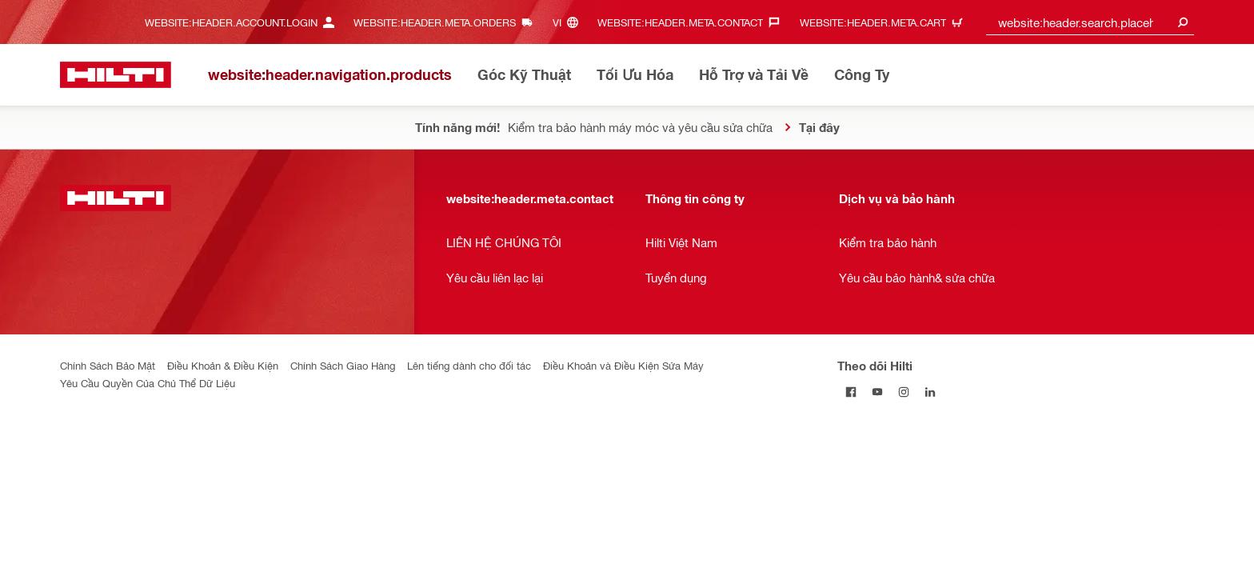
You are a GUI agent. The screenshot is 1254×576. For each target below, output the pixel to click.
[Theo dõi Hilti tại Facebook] (850, 391)
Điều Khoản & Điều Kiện (222, 365)
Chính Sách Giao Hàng (342, 365)
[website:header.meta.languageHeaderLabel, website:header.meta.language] (569, 22)
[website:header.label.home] (115, 75)
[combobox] (1090, 22)
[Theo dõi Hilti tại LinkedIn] (930, 391)
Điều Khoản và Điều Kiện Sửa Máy (623, 365)
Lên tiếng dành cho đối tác (469, 365)
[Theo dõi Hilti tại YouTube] (877, 391)
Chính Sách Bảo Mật (107, 365)
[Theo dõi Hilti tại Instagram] (903, 391)
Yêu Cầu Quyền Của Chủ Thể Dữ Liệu (147, 383)
